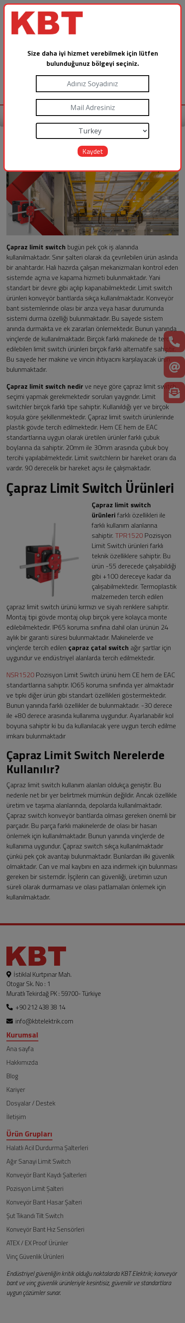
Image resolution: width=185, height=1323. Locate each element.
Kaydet (92, 151)
